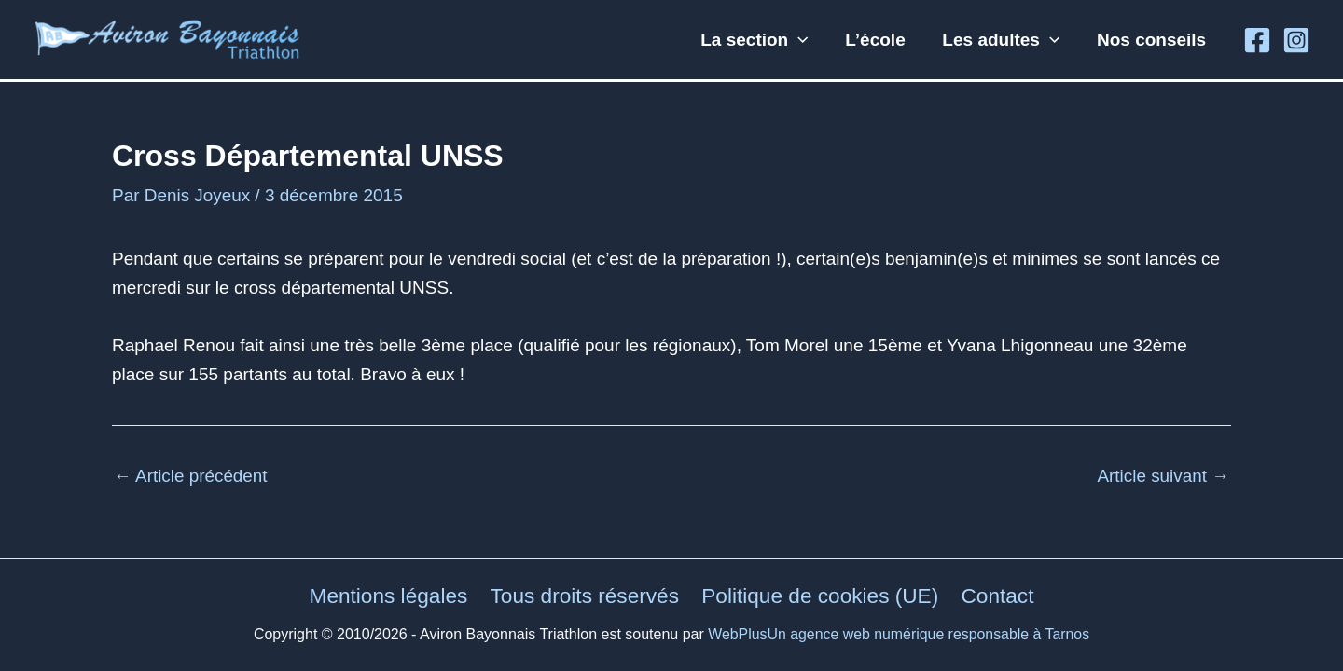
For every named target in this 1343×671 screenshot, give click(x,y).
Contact (997, 595)
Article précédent (191, 476)
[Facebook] (1257, 40)
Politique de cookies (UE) (820, 595)
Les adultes (1003, 39)
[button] (803, 39)
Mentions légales (388, 595)
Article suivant (1162, 476)
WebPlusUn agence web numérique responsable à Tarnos (899, 634)
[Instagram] (1296, 40)
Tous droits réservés (585, 595)
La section (759, 39)
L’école (878, 39)
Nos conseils (1152, 39)
